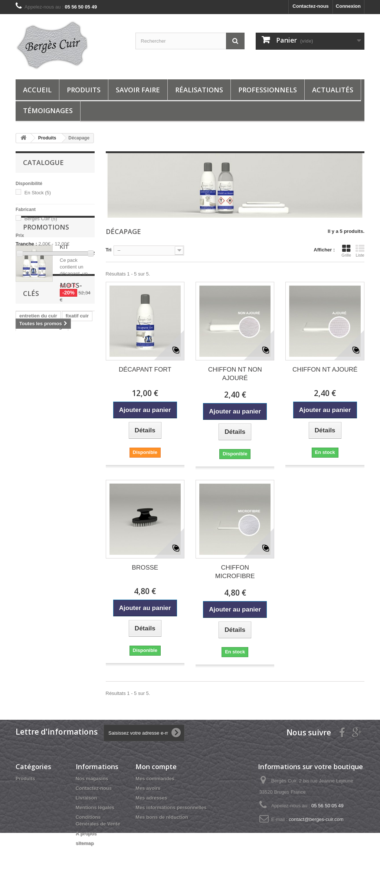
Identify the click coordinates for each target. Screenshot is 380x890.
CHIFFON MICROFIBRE (235, 572)
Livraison (86, 798)
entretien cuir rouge (42, 439)
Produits (84, 89)
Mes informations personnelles (170, 807)
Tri (109, 250)
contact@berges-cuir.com (316, 819)
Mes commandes (154, 778)
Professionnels (267, 89)
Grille (346, 250)
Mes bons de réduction (161, 817)
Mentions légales (95, 807)
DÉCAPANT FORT (145, 369)
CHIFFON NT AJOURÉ (324, 369)
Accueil (37, 89)
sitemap (85, 843)
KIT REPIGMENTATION (84, 305)
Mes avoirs (147, 788)
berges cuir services (42, 517)
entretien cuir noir (39, 484)
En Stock (37, 192)
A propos (86, 833)
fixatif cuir (77, 428)
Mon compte (156, 766)
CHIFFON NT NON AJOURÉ (235, 374)
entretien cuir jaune (41, 461)
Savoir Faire (138, 89)
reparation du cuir (39, 495)
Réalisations (199, 89)
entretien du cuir (38, 428)
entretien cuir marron (43, 450)
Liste (360, 250)
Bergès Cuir (40, 218)
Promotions (46, 281)
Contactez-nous (310, 6)
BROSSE (145, 567)
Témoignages (48, 110)
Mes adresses (151, 798)
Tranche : (26, 244)
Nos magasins (92, 778)
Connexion (348, 6)
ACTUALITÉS (332, 89)
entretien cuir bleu (40, 472)
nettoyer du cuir (37, 506)
